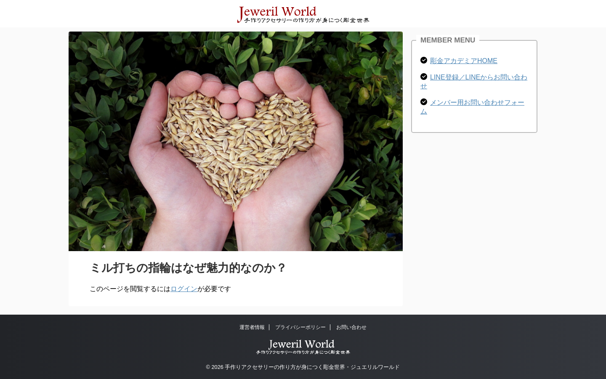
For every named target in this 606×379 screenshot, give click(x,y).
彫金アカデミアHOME (463, 60)
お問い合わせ (351, 327)
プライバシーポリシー (300, 327)
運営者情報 (252, 327)
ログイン (183, 288)
